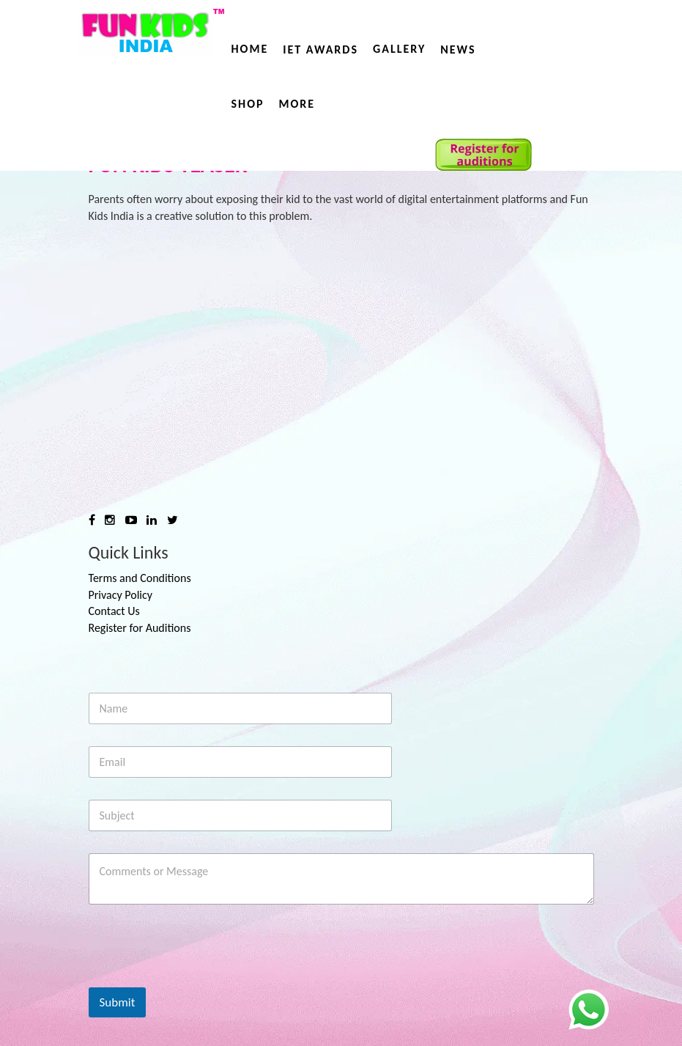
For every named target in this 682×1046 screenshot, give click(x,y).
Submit (118, 1002)
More (297, 104)
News (457, 49)
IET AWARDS (320, 49)
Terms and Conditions (140, 578)
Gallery (399, 49)
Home (250, 49)
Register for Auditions (140, 628)
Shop (247, 104)
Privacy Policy (121, 595)
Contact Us (114, 611)
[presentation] (200, 978)
